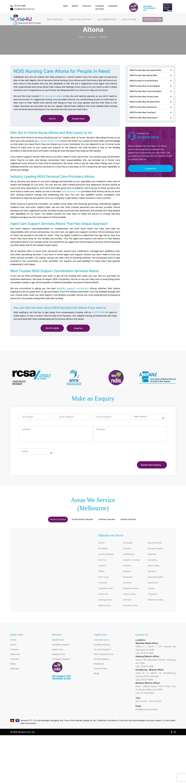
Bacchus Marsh (156, 545)
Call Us (52, 118)
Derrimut (103, 564)
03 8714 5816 (17, 6)
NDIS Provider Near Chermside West (151, 99)
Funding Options (102, 652)
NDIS (65, 6)
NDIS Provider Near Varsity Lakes (151, 106)
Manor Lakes (155, 570)
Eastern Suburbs (145, 521)
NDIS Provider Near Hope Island (151, 135)
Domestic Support (61, 666)
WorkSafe (150, 8)
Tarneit (152, 594)
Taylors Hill (104, 600)
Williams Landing (157, 606)
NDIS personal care (71, 191)
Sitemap (14, 675)
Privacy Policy (101, 675)
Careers (112, 6)
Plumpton (153, 576)
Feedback (99, 671)
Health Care (58, 647)
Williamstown (106, 612)
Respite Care (58, 661)
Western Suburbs (41, 521)
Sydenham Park (107, 594)
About (75, 6)
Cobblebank (130, 558)
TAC (144, 8)
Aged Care (57, 656)
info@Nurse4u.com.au (22, 9)
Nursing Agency (102, 666)
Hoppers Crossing (133, 564)
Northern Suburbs (113, 521)
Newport (128, 576)
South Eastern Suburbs (77, 521)
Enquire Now (78, 118)
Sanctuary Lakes (157, 582)
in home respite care (49, 140)
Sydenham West (132, 594)
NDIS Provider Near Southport (151, 128)
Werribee (128, 606)
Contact (86, 6)
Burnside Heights (157, 551)
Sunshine (128, 588)
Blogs (96, 680)
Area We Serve (101, 647)
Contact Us (150, 187)
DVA (144, 10)
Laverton (103, 570)
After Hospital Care (103, 661)
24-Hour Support (102, 656)
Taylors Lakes (131, 600)
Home (81, 37)
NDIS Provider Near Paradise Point (151, 114)
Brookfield (104, 551)
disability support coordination (73, 288)
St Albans (103, 588)
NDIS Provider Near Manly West (151, 78)
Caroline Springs (107, 558)
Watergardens (106, 606)
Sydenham (154, 588)
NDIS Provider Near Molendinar (151, 121)
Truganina (154, 600)
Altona (102, 545)
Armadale (128, 545)
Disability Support (61, 652)
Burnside (128, 551)
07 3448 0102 (147, 700)
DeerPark (153, 558)
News (13, 671)
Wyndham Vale (132, 612)
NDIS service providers (51, 96)
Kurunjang (153, 564)
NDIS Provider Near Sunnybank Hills (151, 71)
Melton (102, 576)
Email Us (78, 328)
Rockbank (128, 582)
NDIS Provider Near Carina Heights (151, 92)
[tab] (41, 522)
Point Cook (104, 582)
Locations (93, 37)
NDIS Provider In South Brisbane (151, 85)
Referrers (15, 661)
